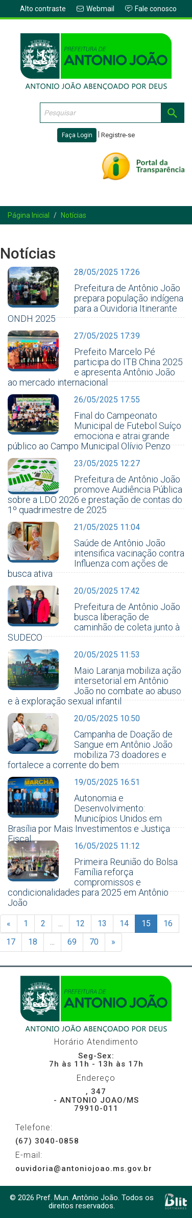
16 (168, 923)
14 (124, 923)
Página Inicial (29, 215)
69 (72, 942)
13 (102, 923)
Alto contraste (43, 9)
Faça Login (77, 135)
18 (32, 942)
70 (94, 942)
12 (80, 923)
